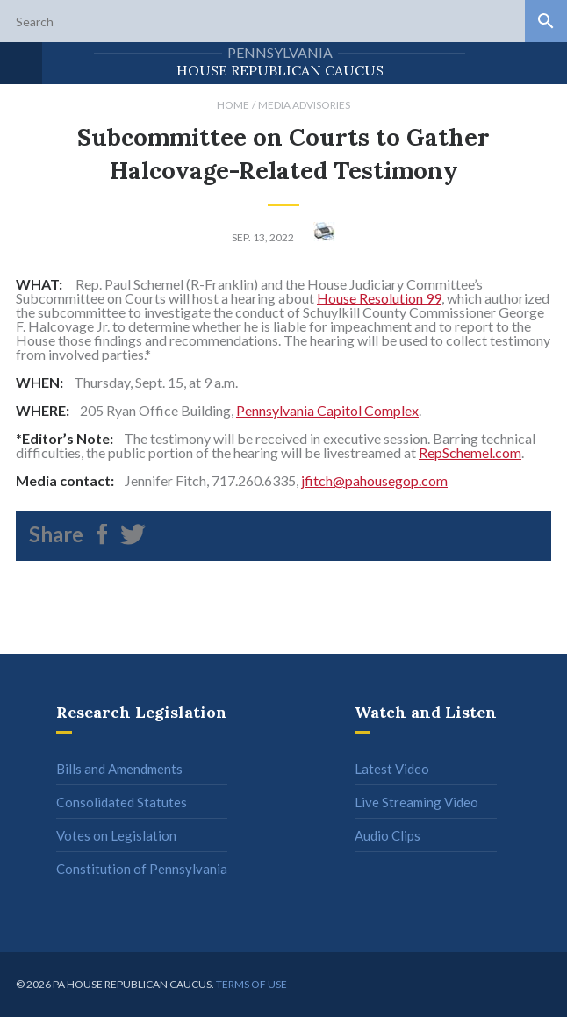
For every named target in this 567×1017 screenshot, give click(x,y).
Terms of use (251, 984)
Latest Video (392, 769)
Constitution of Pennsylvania (141, 869)
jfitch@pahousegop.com (374, 480)
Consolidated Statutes (121, 802)
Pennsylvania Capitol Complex (327, 410)
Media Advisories (304, 104)
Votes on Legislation (116, 835)
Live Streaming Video (416, 802)
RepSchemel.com (470, 452)
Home (233, 104)
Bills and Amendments (119, 769)
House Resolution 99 (379, 298)
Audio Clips (387, 835)
